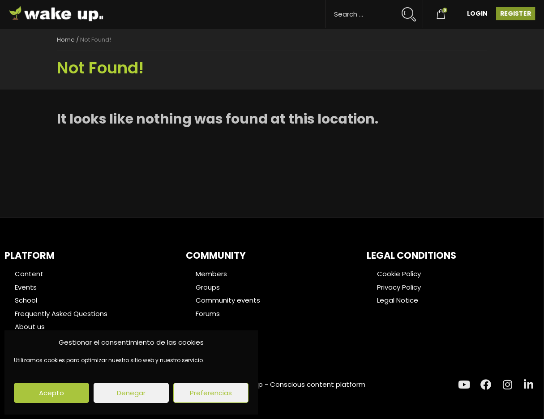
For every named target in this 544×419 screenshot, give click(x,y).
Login (477, 13)
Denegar (131, 393)
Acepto (51, 393)
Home (66, 39)
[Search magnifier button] (413, 10)
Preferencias (211, 393)
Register (515, 13)
